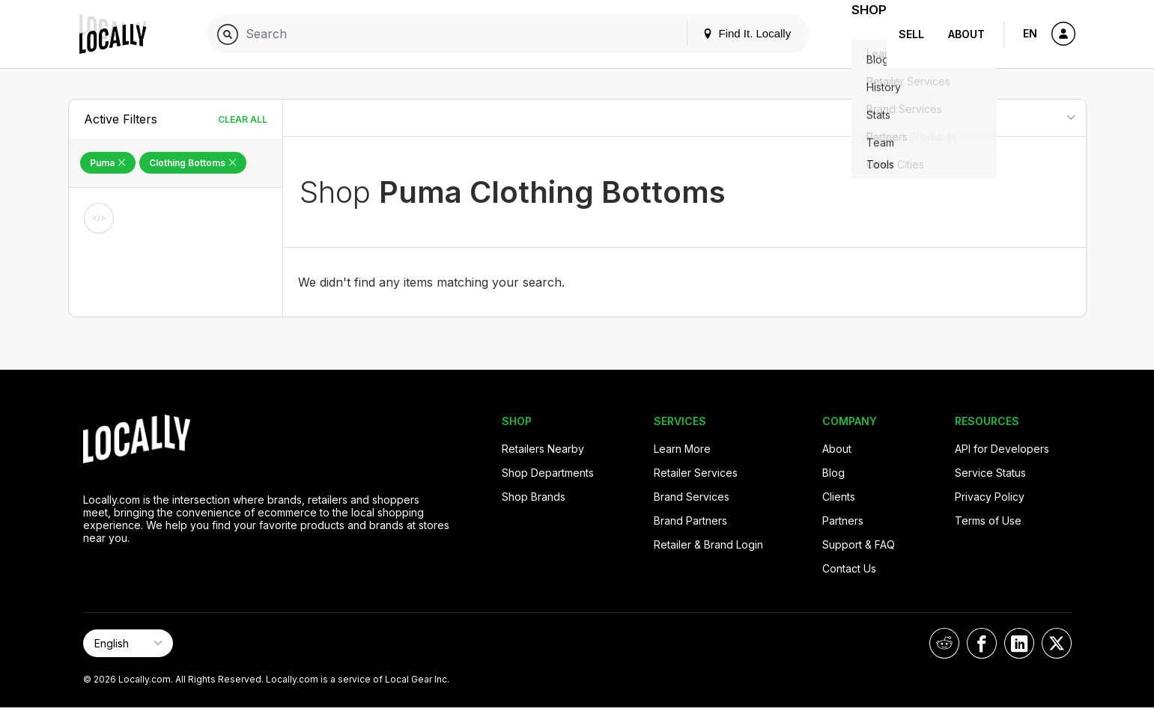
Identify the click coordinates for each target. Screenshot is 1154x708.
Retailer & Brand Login (708, 544)
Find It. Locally (728, 33)
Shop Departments (548, 472)
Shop (860, 34)
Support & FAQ (858, 544)
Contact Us (849, 568)
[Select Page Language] (128, 643)
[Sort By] (1008, 118)
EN (1030, 33)
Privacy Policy (989, 496)
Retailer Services (696, 472)
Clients (838, 496)
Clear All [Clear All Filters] (242, 119)
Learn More (682, 448)
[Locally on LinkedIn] (1019, 643)
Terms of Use (988, 520)
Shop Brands (533, 496)
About (966, 34)
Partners (842, 520)
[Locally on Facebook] (982, 643)
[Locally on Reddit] (944, 643)
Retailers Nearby (543, 448)
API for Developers (1002, 448)
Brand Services (691, 496)
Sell (911, 34)
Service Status (990, 472)
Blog (833, 472)
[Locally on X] (1057, 643)
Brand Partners (690, 520)
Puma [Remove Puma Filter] (108, 162)
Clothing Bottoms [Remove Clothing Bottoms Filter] (193, 162)
